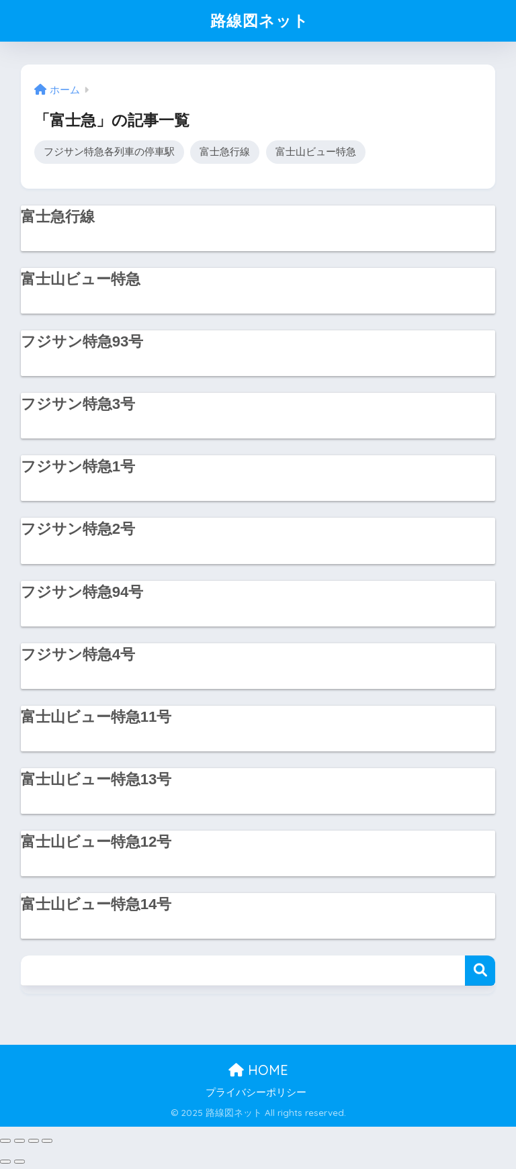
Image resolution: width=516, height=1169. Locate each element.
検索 (480, 970)
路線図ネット (259, 20)
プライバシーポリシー (256, 1092)
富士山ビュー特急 (315, 151)
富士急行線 (225, 151)
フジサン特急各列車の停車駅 (109, 151)
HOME (258, 1070)
